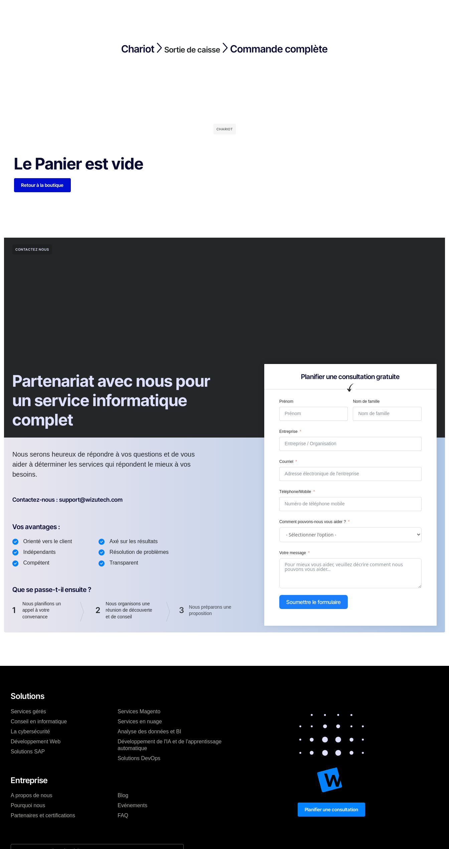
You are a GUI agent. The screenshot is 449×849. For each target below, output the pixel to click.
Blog (202, 11)
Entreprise (175, 11)
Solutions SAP (28, 752)
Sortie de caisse (192, 49)
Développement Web (35, 742)
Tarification (139, 11)
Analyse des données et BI (149, 732)
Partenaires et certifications (43, 816)
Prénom (286, 402)
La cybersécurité (30, 732)
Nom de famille (366, 402)
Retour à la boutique (43, 185)
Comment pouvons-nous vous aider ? (312, 522)
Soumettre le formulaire (313, 603)
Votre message (292, 554)
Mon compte (289, 11)
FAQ (123, 816)
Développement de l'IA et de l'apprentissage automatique (169, 745)
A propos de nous (31, 796)
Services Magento (139, 712)
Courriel (286, 462)
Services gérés (28, 712)
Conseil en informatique (39, 722)
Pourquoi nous (28, 806)
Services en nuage (140, 722)
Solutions (106, 11)
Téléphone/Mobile (295, 492)
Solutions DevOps (139, 759)
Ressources (232, 11)
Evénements (132, 806)
